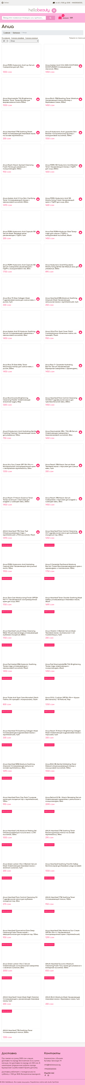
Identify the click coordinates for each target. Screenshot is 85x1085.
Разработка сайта (37, 1082)
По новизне (6, 38)
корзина (66, 18)
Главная (6, 33)
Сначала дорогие (31, 38)
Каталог (16, 33)
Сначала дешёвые (17, 38)
